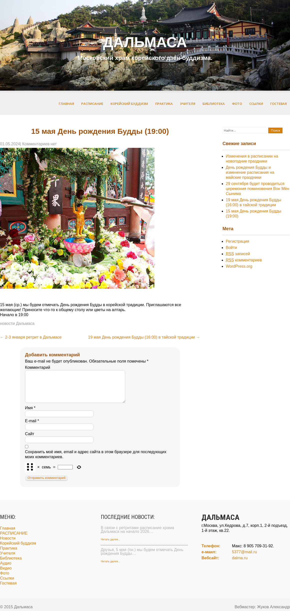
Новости (8, 544)
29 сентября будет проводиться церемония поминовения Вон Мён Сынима (257, 189)
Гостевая (278, 103)
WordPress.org (239, 266)
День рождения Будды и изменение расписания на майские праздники (250, 172)
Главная (66, 103)
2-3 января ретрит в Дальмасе (31, 337)
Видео (6, 574)
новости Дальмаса (17, 323)
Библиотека (213, 103)
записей (238, 254)
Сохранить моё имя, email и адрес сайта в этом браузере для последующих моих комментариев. (95, 460)
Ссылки (256, 103)
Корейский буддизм (129, 103)
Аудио (5, 569)
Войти (231, 247)
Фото (237, 103)
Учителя (187, 103)
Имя (30, 414)
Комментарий (37, 367)
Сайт (29, 440)
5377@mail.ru (244, 558)
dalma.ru (240, 564)
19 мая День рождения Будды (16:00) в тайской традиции (144, 337)
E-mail (32, 427)
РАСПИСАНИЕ (92, 103)
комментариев (244, 260)
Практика (164, 103)
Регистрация (237, 241)
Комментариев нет (39, 144)
